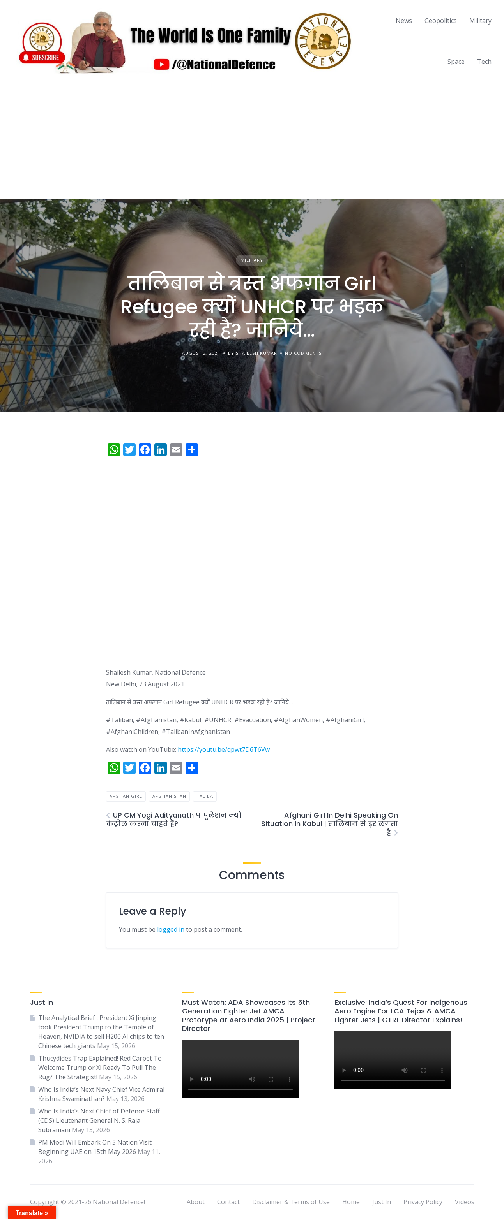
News (404, 20)
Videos (464, 1202)
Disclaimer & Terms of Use (291, 1202)
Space (456, 61)
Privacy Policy (422, 1202)
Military (480, 20)
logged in (170, 929)
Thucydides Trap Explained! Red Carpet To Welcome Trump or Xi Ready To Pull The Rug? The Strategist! (100, 1067)
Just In (381, 1202)
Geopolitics (440, 20)
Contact (228, 1202)
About (196, 1202)
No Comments (303, 353)
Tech (484, 61)
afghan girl (126, 796)
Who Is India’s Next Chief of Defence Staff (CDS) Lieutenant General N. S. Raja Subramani (99, 1120)
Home (351, 1202)
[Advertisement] (252, 140)
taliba (204, 796)
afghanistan (169, 796)
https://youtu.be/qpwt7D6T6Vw (224, 749)
